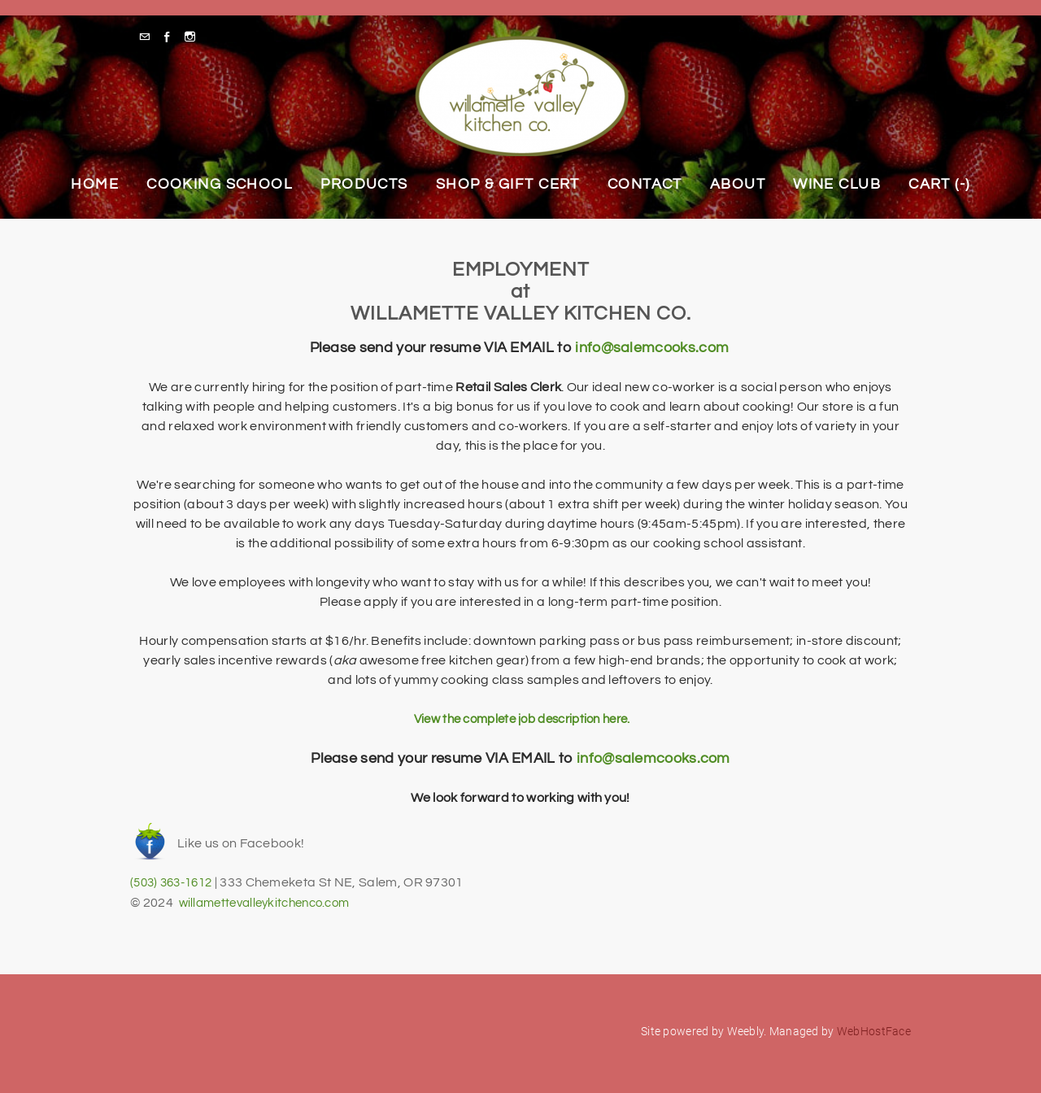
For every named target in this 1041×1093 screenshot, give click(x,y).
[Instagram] (194, 37)
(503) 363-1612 (175, 881)
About (737, 184)
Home (95, 184)
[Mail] (148, 37)
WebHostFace (874, 1029)
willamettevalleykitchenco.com (271, 901)
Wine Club (837, 184)
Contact (645, 184)
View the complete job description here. (521, 718)
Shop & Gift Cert (508, 184)
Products (364, 184)
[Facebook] (171, 37)
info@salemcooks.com (652, 347)
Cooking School (219, 184)
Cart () (939, 184)
